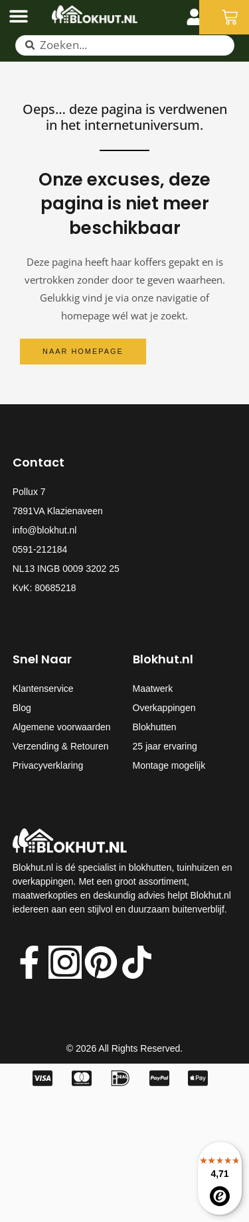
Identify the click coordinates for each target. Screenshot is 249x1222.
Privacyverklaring (48, 765)
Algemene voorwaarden (62, 727)
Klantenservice (43, 688)
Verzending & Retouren (61, 746)
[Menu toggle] (19, 16)
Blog (22, 707)
